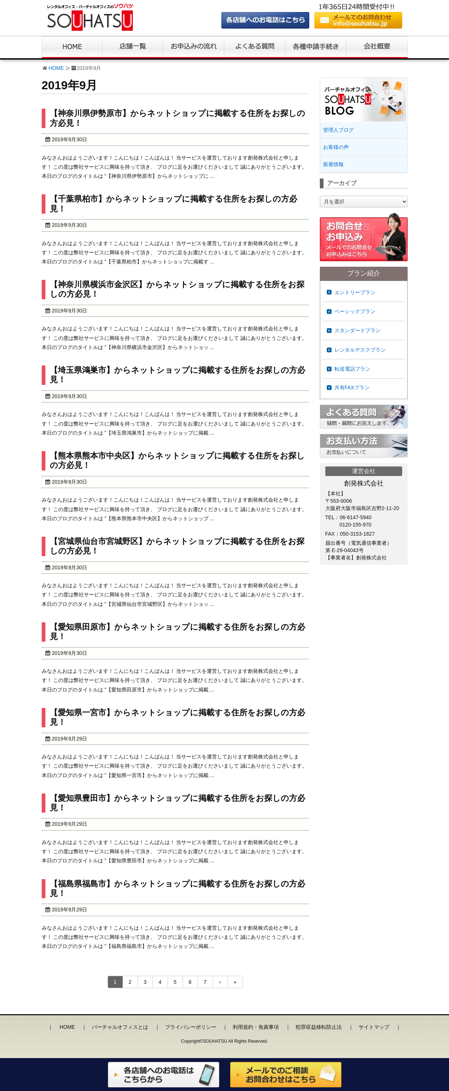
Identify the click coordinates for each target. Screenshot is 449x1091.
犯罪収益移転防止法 (319, 1027)
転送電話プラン (352, 369)
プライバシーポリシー (190, 1027)
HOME (56, 68)
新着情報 (333, 164)
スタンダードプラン (357, 330)
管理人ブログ (338, 130)
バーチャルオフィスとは (120, 1027)
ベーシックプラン (354, 311)
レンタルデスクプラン (360, 350)
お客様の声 (336, 147)
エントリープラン (354, 292)
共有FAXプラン (352, 387)
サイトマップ (374, 1027)
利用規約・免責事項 (256, 1027)
